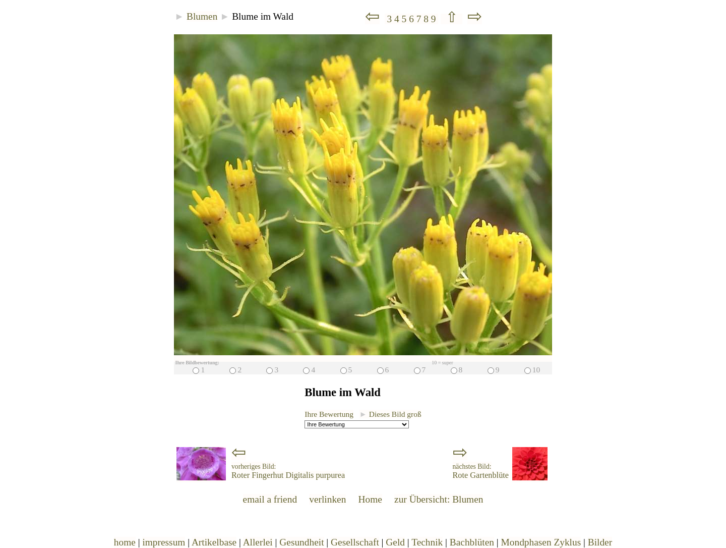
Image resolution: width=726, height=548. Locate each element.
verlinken (327, 499)
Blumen (202, 16)
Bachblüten (472, 542)
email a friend (270, 499)
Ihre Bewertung (329, 414)
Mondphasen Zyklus (541, 542)
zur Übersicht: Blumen (438, 499)
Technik (427, 542)
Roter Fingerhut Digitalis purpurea (288, 471)
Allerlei (258, 542)
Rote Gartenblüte (481, 471)
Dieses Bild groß (390, 414)
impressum (163, 542)
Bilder (600, 542)
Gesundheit (301, 542)
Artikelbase (214, 542)
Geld (395, 542)
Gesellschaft (355, 542)
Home (370, 499)
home (125, 542)
